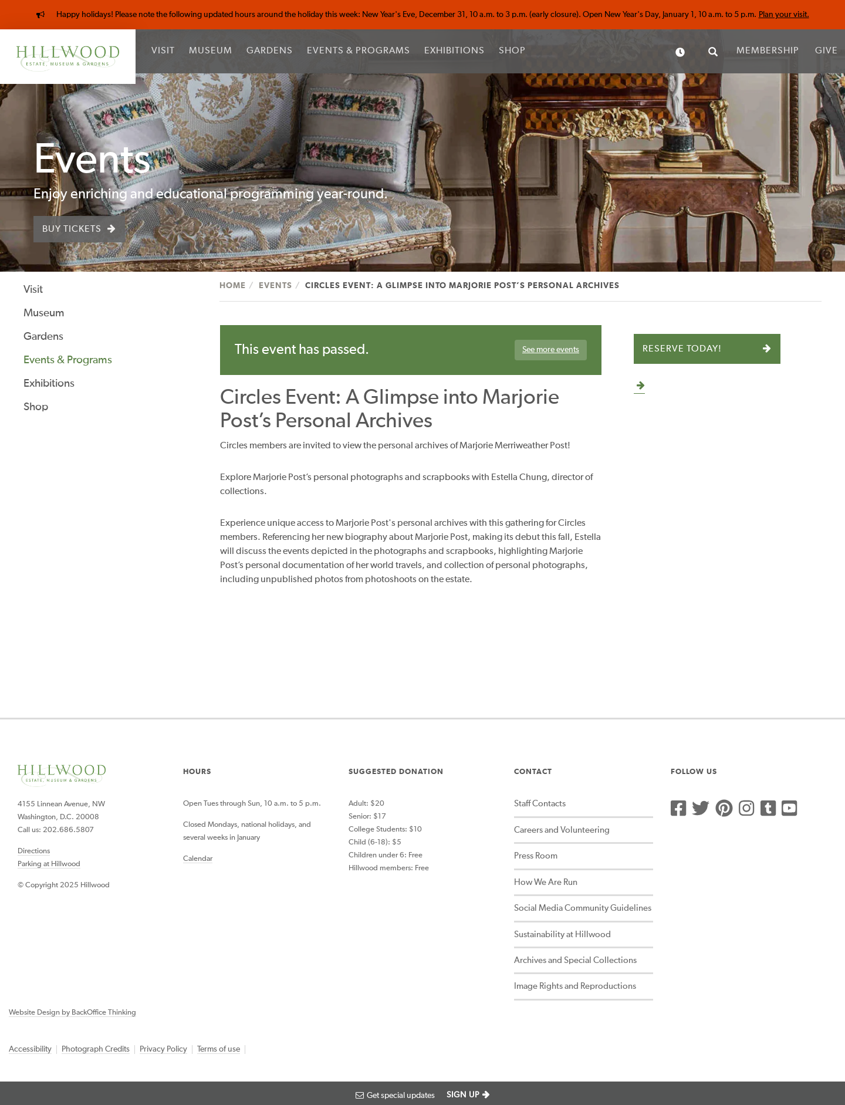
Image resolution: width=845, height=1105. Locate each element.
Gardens (269, 51)
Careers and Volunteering (562, 830)
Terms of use (218, 1049)
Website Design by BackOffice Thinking (72, 1012)
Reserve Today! (682, 349)
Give (826, 51)
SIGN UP (463, 1095)
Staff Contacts (540, 803)
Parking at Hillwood (49, 864)
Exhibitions (454, 51)
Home (232, 286)
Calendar (197, 859)
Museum (210, 51)
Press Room (535, 855)
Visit (163, 51)
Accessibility (30, 1049)
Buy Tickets (72, 229)
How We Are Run (545, 882)
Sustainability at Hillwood (562, 934)
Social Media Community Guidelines (582, 908)
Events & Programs (358, 51)
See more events (550, 350)
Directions (34, 851)
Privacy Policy (163, 1049)
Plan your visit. (784, 15)
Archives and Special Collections (575, 960)
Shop (512, 51)
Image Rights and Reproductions (575, 986)
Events (275, 286)
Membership (767, 51)
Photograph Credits (96, 1049)
